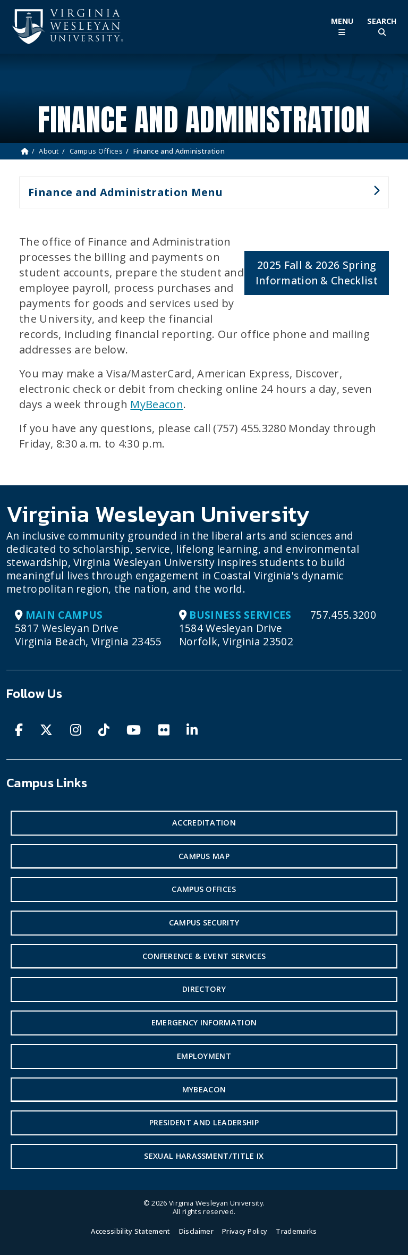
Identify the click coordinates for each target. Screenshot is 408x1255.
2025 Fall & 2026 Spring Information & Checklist (317, 273)
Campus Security (204, 922)
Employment (204, 1056)
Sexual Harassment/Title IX (204, 1156)
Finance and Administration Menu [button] (199, 196)
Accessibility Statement (130, 1231)
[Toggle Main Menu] (342, 27)
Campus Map (204, 856)
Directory (204, 989)
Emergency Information (204, 1022)
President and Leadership (204, 1122)
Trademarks (296, 1231)
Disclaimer (196, 1231)
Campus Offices (96, 151)
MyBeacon (156, 404)
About (49, 151)
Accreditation (204, 823)
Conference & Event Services (204, 956)
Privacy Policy (244, 1231)
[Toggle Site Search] (382, 27)
